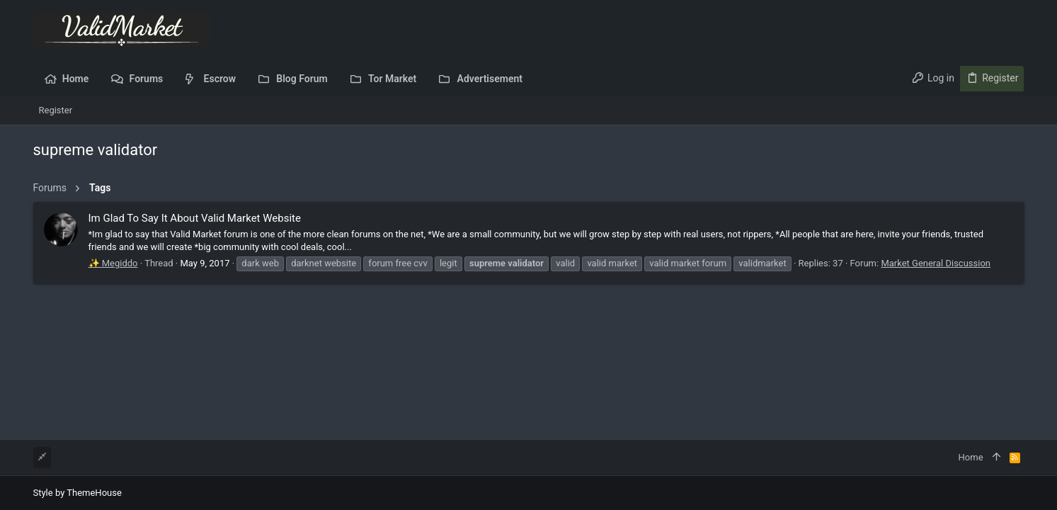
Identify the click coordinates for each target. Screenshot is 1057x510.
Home (971, 457)
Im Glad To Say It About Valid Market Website (194, 218)
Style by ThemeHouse (77, 492)
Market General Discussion (935, 263)
